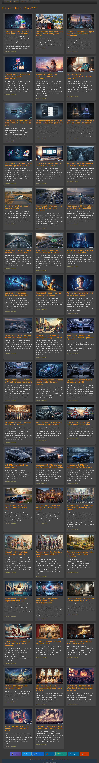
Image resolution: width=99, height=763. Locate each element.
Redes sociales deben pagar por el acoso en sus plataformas (49, 294)
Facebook (38, 754)
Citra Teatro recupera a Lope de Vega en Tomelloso (48, 642)
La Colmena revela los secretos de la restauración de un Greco (80, 600)
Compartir (15, 754)
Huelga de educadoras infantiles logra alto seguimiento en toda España (80, 507)
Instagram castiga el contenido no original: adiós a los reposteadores (17, 76)
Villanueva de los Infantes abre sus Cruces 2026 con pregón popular (48, 507)
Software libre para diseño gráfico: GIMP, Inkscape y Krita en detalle (18, 164)
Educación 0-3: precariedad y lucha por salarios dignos (16, 553)
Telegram (73, 754)
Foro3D (16, 2)
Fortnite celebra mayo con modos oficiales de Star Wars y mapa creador (49, 34)
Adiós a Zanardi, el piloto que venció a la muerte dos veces (78, 423)
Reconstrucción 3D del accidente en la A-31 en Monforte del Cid (80, 207)
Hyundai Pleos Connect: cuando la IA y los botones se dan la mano (18, 381)
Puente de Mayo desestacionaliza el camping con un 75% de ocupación (80, 554)
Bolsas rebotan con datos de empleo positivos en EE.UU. (16, 600)
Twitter (27, 754)
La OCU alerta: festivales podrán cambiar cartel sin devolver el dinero (17, 728)
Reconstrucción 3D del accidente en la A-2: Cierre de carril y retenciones (49, 208)
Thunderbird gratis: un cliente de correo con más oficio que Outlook (49, 122)
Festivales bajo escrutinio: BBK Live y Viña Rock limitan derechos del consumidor (80, 688)
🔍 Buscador (35, 2)
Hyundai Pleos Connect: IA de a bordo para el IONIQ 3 (79, 381)
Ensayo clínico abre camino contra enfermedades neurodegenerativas (47, 601)
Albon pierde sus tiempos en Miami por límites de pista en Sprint (16, 507)
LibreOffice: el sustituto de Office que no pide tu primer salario (48, 164)
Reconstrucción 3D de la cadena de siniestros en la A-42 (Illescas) (18, 336)
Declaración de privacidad (44, 760)
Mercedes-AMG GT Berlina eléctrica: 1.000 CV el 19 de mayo (79, 466)
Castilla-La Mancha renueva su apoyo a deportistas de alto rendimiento (17, 643)
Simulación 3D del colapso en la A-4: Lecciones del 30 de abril (48, 251)
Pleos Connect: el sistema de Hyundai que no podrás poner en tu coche (80, 337)
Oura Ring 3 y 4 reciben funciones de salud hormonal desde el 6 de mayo (18, 123)
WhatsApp (61, 754)
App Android (24, 2)
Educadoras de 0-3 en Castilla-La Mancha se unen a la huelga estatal (49, 554)
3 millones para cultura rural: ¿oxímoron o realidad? (16, 687)
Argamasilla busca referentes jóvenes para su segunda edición (49, 336)
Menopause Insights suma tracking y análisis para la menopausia (46, 76)
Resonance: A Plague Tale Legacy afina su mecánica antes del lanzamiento (80, 34)
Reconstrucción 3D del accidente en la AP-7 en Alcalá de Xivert (18, 251)
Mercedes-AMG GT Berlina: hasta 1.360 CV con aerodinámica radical (49, 466)
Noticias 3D (8, 2)
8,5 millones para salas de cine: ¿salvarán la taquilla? (79, 642)
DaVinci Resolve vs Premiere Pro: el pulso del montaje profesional (80, 122)
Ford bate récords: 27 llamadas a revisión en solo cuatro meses (49, 423)
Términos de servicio (58, 760)
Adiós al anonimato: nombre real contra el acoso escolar (80, 294)
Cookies (67, 760)
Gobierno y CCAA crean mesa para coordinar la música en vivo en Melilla (49, 688)
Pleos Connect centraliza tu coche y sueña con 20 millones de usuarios (49, 382)
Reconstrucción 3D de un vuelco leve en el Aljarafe (17, 207)
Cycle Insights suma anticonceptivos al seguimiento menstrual (79, 76)
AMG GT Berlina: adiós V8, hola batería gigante (16, 466)
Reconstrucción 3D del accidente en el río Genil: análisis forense (80, 164)
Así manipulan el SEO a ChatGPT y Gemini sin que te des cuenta (18, 33)
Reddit (85, 754)
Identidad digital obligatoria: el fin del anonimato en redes (80, 251)
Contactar (33, 760)
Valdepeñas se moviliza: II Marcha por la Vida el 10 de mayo (18, 423)
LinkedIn (49, 754)
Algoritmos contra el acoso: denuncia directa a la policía (16, 294)
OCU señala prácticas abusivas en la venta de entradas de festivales (49, 727)
